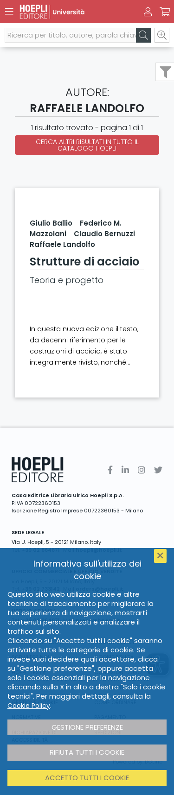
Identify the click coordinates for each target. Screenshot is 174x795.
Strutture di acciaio (84, 261)
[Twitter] (158, 470)
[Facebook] (110, 470)
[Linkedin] (125, 470)
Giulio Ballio (51, 223)
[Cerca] (143, 35)
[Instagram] (141, 470)
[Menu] (9, 11)
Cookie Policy (28, 705)
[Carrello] (164, 12)
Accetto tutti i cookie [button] (87, 777)
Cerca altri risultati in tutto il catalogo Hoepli (87, 145)
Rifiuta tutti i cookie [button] (87, 752)
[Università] (71, 12)
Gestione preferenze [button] (87, 727)
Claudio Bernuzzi (104, 234)
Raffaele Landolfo (62, 244)
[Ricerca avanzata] (162, 35)
